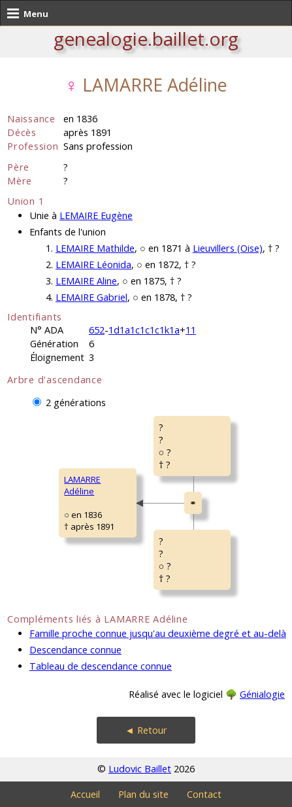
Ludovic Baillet (139, 769)
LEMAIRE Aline (86, 281)
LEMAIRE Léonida (93, 264)
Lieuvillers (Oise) (228, 248)
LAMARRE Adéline (82, 485)
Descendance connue (75, 650)
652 (97, 330)
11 (191, 330)
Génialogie (262, 694)
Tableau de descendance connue (100, 666)
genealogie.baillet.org (146, 38)
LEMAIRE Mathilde (95, 248)
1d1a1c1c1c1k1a (144, 330)
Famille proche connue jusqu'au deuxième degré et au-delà (157, 633)
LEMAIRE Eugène (96, 215)
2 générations (76, 402)
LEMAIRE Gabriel (91, 297)
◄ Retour (146, 730)
